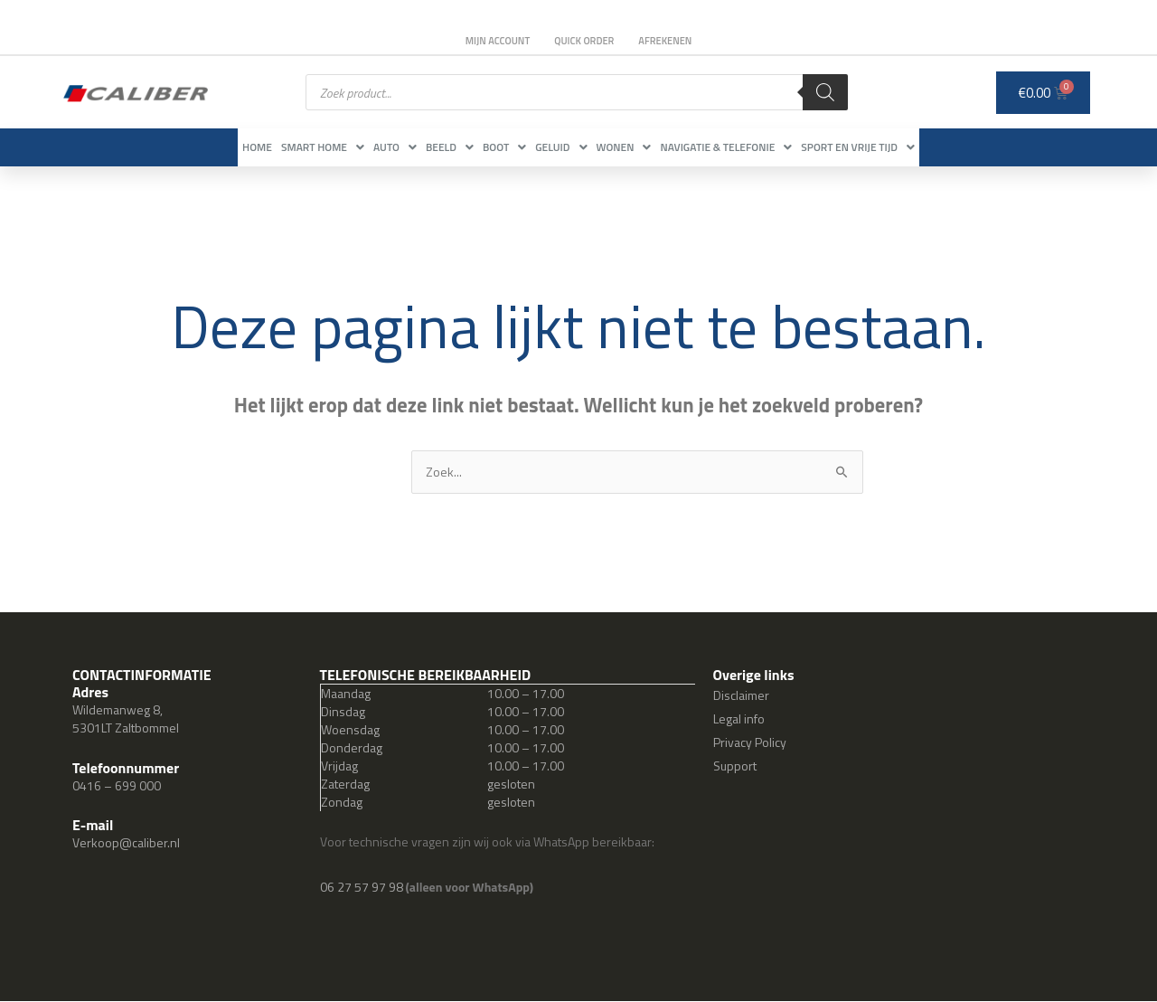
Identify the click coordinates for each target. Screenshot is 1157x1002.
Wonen (660, 147)
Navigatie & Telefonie (780, 147)
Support (735, 766)
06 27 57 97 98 (363, 887)
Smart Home (268, 147)
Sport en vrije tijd (930, 147)
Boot (504, 147)
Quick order (584, 40)
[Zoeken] (825, 92)
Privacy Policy (749, 742)
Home (185, 147)
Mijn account (489, 40)
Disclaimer (741, 695)
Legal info (739, 719)
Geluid (579, 147)
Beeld (432, 147)
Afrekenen (673, 40)
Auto (359, 147)
